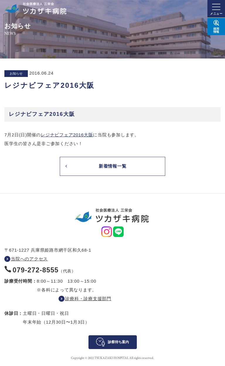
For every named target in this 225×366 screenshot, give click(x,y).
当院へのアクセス (29, 258)
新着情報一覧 (113, 166)
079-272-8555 (36, 270)
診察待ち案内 (118, 342)
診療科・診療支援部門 (88, 298)
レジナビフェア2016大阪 (67, 134)
